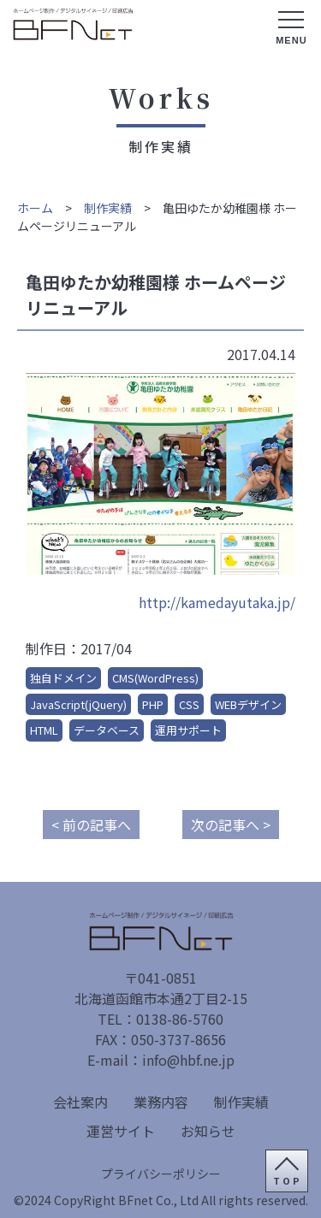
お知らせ (208, 1130)
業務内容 (161, 1101)
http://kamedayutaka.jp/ (217, 602)
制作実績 (108, 207)
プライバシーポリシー (161, 1173)
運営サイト (120, 1130)
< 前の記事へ (91, 824)
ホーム (35, 207)
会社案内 (80, 1101)
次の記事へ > (230, 824)
